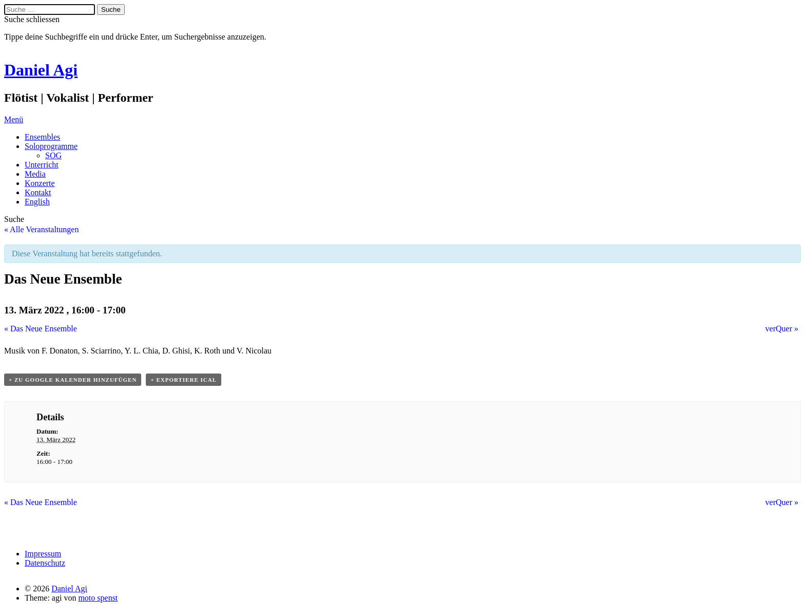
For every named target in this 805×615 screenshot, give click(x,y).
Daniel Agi (41, 70)
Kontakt (38, 192)
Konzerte (40, 183)
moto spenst (98, 597)
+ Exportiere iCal (183, 380)
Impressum (43, 553)
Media (35, 174)
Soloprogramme (51, 146)
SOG (53, 155)
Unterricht (42, 164)
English (37, 201)
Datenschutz (45, 562)
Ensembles (42, 137)
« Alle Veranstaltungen (41, 229)
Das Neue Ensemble (40, 328)
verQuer (781, 328)
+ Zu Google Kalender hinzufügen (73, 380)
